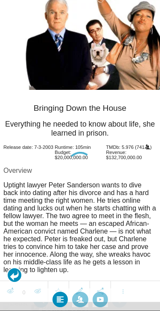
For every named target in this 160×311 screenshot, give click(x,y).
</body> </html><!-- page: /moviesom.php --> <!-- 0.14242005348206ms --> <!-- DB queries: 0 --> (80, 155)
